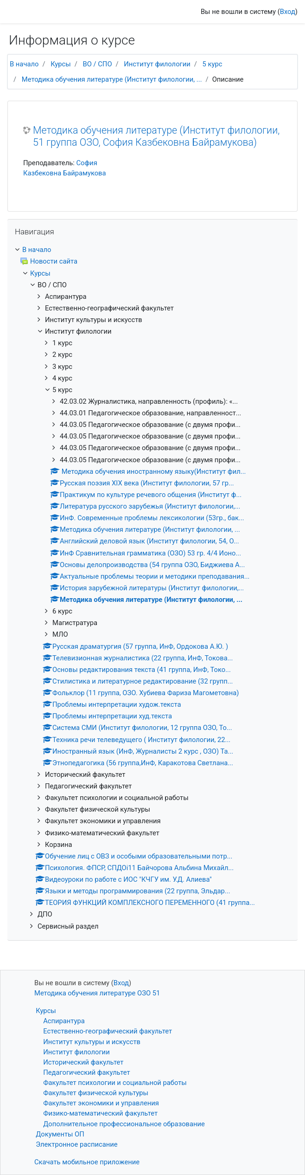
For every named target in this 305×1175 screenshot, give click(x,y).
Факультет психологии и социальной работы (115, 1082)
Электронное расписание (76, 1144)
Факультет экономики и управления (101, 1103)
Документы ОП (60, 1134)
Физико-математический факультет (100, 1113)
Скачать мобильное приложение (87, 1162)
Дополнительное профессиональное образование (124, 1124)
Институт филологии (157, 64)
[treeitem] (152, 250)
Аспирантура (64, 1021)
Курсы (61, 64)
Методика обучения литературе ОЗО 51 (97, 993)
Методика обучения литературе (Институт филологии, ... (112, 79)
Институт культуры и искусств (91, 1042)
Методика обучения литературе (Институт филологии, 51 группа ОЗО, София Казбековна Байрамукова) (156, 136)
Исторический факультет (83, 1062)
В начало (24, 64)
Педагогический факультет (86, 1072)
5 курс (212, 64)
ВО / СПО (97, 64)
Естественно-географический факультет (107, 1031)
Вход (287, 11)
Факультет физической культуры (95, 1093)
